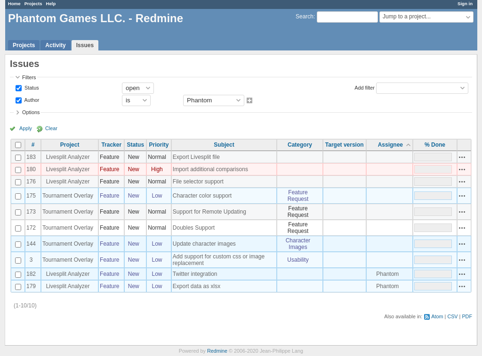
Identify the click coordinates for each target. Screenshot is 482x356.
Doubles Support (194, 227)
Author (31, 99)
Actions (462, 157)
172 (31, 227)
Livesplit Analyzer (68, 157)
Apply (25, 128)
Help (51, 3)
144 (31, 243)
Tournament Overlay (67, 195)
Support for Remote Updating (209, 211)
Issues (85, 45)
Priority (159, 144)
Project (70, 144)
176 (31, 181)
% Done (435, 144)
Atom (437, 316)
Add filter (364, 87)
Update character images (204, 243)
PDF (467, 316)
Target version (344, 144)
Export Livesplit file (196, 157)
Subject (224, 144)
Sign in (465, 3)
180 (31, 169)
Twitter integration (195, 274)
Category (300, 144)
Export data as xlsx (196, 286)
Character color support (202, 195)
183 (31, 157)
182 (31, 274)
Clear (51, 128)
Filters (29, 77)
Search (304, 16)
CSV (452, 316)
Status (31, 87)
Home (14, 3)
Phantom (387, 274)
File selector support (198, 181)
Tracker (111, 144)
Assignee (390, 144)
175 (31, 195)
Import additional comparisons (210, 169)
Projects (33, 3)
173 (31, 211)
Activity (55, 45)
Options (31, 112)
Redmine (217, 351)
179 (31, 286)
